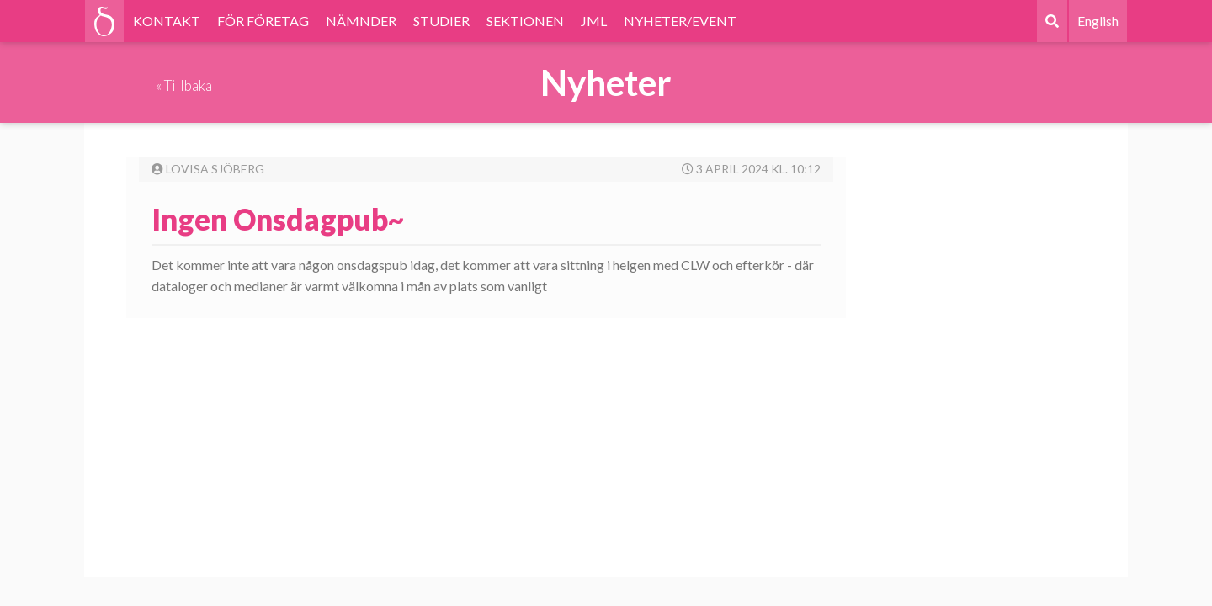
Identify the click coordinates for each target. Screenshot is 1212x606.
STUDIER (441, 21)
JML (594, 21)
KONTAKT (166, 21)
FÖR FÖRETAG (263, 21)
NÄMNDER (361, 21)
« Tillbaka (184, 85)
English (1098, 21)
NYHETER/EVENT (680, 21)
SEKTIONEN (525, 21)
